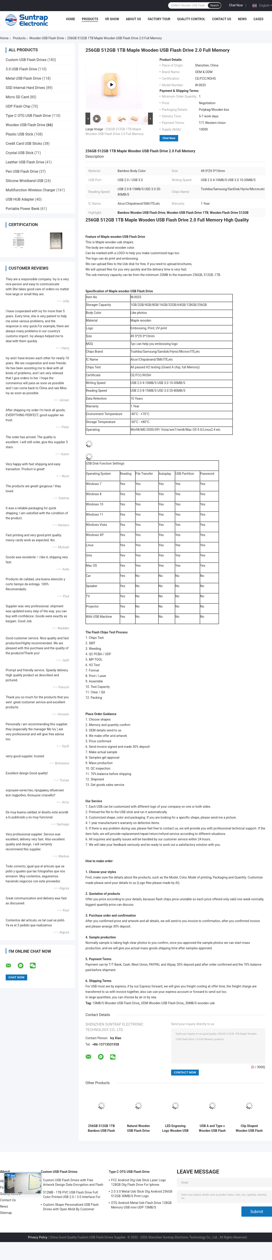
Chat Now (236, 5)
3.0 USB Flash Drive (21, 69)
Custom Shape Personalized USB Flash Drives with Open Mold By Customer (71, 1207)
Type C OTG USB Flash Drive (28, 115)
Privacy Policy (37, 1237)
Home (70, 19)
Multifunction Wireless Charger (30, 190)
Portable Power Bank (22, 209)
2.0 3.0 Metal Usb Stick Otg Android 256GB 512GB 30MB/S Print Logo (141, 1194)
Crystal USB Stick (20, 153)
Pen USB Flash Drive (22, 171)
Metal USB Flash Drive (23, 78)
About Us (133, 19)
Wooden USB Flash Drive (46, 38)
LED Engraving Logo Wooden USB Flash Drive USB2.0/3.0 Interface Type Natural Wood (175, 1128)
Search (214, 5)
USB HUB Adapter (20, 199)
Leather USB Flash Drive (25, 162)
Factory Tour (159, 19)
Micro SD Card (17, 97)
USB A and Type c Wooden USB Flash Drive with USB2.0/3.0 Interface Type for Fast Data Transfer (212, 1128)
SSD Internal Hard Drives (25, 88)
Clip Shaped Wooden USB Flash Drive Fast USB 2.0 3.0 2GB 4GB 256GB (249, 1128)
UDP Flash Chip (18, 106)
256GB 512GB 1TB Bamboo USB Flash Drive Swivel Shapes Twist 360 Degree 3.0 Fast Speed (101, 1128)
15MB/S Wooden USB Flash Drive (115, 1003)
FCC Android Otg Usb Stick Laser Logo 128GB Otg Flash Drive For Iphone (138, 1182)
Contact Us (221, 19)
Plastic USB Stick (19, 134)
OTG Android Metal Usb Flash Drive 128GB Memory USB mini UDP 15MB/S (141, 1205)
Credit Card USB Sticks (24, 143)
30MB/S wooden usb (200, 1003)
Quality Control (191, 19)
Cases (258, 19)
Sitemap (6, 1213)
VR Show (112, 19)
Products (90, 19)
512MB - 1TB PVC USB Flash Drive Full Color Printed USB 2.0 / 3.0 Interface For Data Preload (71, 1195)
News (242, 19)
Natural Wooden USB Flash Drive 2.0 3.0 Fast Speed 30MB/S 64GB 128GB (138, 1128)
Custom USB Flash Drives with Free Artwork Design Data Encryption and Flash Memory (73, 1183)
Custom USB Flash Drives (26, 60)
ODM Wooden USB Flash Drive (162, 1003)
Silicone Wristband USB (24, 181)
